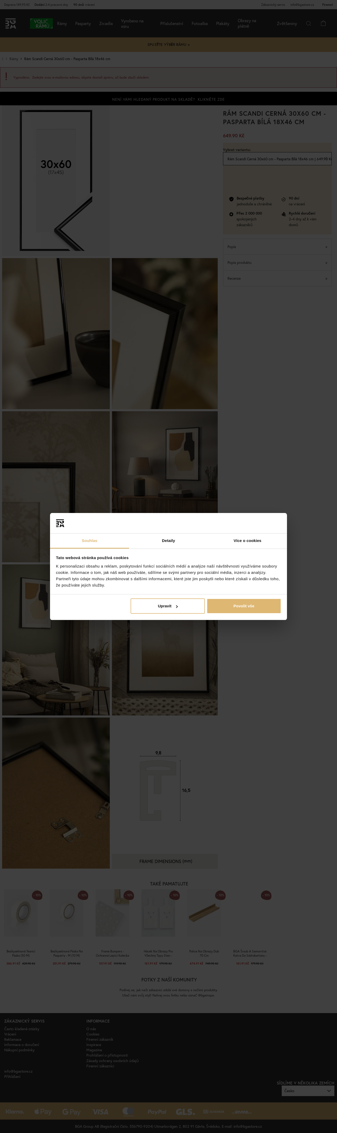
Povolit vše (244, 606)
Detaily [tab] (168, 540)
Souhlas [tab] (89, 540)
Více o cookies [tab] (247, 540)
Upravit (168, 606)
